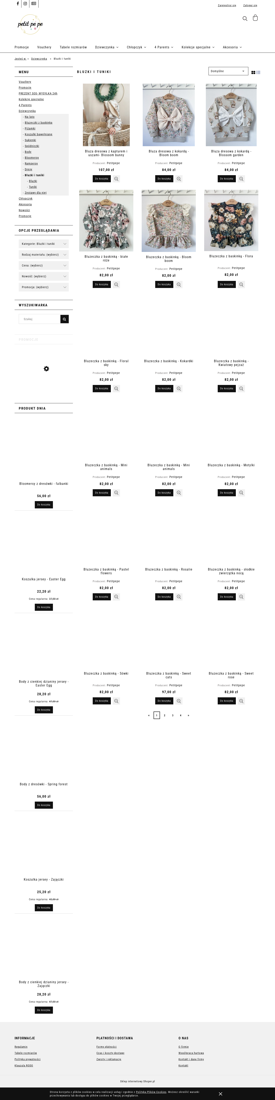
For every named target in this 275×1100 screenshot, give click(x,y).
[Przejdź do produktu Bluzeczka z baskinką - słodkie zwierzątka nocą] (231, 534)
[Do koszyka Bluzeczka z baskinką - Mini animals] (102, 492)
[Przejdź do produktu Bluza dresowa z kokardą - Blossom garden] (231, 115)
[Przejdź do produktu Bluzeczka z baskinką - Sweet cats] (169, 638)
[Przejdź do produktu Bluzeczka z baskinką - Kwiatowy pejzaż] (231, 325)
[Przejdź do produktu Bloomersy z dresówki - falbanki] (44, 455)
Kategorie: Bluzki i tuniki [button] (38, 243)
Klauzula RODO (24, 1065)
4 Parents (25, 105)
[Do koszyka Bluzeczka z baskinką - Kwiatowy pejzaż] (227, 388)
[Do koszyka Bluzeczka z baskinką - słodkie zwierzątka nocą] (227, 596)
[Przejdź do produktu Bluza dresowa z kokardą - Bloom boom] (169, 115)
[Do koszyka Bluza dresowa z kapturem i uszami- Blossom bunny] (102, 178)
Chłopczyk (25, 198)
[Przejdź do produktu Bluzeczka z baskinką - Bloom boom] (169, 221)
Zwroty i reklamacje (108, 1059)
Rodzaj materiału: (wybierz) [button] (40, 254)
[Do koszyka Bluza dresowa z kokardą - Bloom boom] (164, 178)
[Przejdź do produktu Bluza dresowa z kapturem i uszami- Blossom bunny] (106, 115)
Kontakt (183, 1065)
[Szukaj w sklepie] (41, 319)
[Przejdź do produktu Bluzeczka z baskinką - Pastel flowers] (106, 534)
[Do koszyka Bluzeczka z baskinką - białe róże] (102, 284)
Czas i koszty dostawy (110, 1053)
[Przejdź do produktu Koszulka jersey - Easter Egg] (44, 384)
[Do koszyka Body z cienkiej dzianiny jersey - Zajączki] (44, 1010)
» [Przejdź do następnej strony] (188, 715)
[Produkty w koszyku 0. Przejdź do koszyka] (256, 19)
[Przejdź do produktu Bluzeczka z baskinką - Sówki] (106, 638)
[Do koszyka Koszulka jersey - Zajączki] (44, 907)
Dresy (28, 169)
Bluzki (33, 181)
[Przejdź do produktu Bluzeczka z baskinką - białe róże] (106, 220)
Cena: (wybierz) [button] (32, 265)
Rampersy (31, 163)
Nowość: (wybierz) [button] (34, 276)
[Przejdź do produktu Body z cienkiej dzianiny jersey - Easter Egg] (44, 653)
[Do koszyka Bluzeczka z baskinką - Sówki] (102, 700)
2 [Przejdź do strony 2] (164, 715)
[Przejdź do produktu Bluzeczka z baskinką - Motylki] (231, 430)
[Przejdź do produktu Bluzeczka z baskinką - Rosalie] (169, 534)
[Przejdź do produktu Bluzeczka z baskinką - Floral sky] (106, 325)
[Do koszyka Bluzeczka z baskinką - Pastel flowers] (102, 596)
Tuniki (33, 187)
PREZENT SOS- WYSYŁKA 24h (38, 93)
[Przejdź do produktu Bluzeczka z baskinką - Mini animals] (106, 430)
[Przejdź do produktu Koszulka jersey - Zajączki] (44, 851)
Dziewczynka (27, 111)
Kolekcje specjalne (31, 99)
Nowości (24, 210)
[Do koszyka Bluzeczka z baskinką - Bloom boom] (164, 284)
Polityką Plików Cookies (151, 1092)
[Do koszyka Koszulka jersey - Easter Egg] (44, 607)
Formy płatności (106, 1046)
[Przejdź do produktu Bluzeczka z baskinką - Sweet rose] (231, 638)
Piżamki (30, 128)
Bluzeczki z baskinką (38, 122)
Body (28, 151)
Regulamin (21, 1046)
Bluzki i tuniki (34, 175)
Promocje (25, 87)
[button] (116, 178)
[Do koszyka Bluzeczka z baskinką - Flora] (227, 284)
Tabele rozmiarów (26, 1053)
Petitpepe (113, 163)
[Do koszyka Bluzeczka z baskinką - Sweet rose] (227, 700)
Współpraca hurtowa (191, 1053)
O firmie (184, 1046)
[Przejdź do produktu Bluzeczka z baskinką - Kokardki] (169, 325)
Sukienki (30, 140)
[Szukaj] (64, 319)
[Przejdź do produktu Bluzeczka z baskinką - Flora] (231, 220)
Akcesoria (25, 204)
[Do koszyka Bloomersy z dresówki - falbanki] (44, 504)
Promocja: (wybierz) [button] (35, 287)
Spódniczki (32, 146)
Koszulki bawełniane (38, 134)
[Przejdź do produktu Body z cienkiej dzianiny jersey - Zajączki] (44, 954)
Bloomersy (32, 157)
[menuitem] (26, 47)
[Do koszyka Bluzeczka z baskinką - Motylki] (227, 492)
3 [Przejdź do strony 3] (173, 715)
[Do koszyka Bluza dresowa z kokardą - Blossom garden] (227, 178)
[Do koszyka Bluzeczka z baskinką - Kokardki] (164, 388)
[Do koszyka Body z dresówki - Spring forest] (44, 805)
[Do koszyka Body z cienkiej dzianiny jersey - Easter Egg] (44, 709)
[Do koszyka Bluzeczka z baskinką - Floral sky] (102, 388)
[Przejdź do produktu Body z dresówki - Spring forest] (44, 756)
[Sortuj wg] (228, 71)
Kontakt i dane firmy (191, 1059)
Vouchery (25, 81)
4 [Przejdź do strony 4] (180, 715)
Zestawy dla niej (36, 192)
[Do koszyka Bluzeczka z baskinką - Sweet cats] (164, 700)
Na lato (30, 116)
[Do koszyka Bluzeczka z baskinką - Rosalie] (164, 596)
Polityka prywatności (28, 1059)
